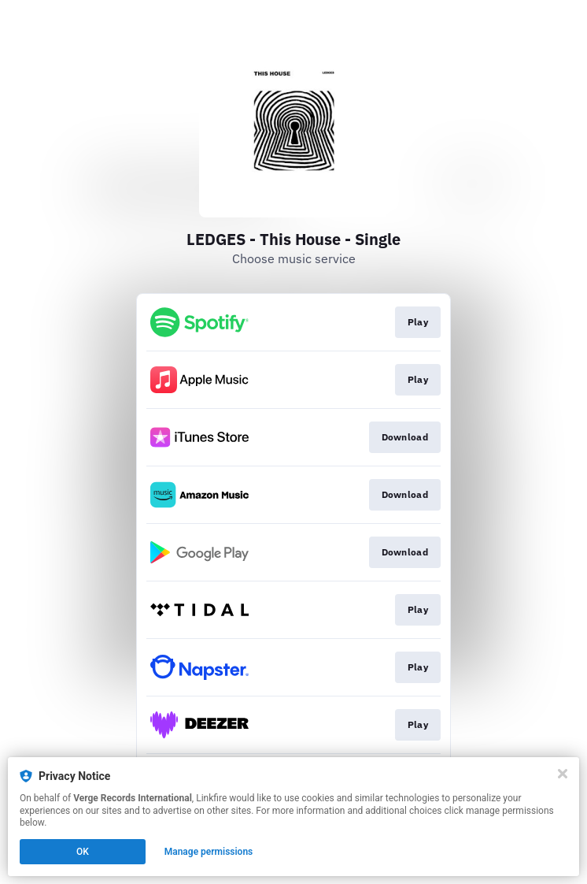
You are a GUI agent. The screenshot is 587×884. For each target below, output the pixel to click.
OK (82, 851)
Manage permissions (208, 851)
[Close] (562, 773)
